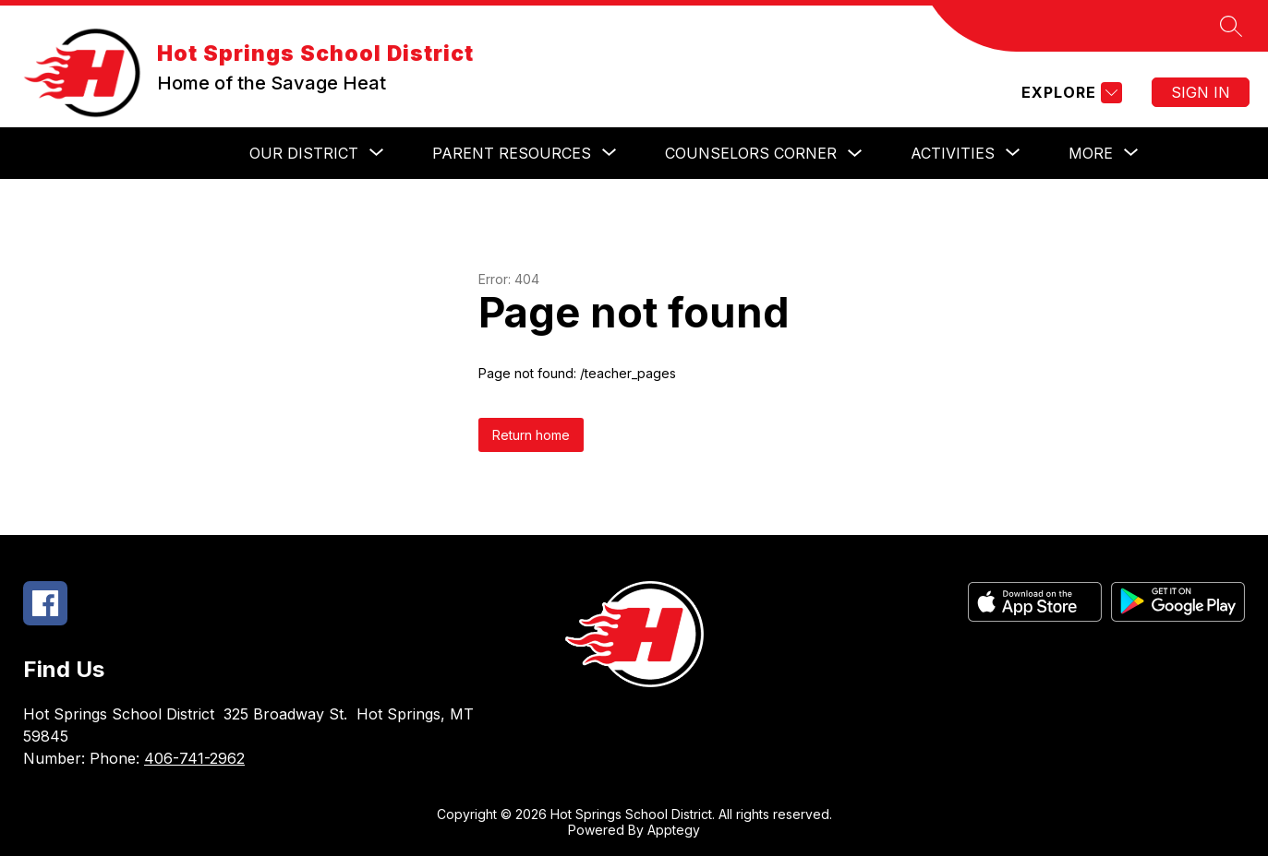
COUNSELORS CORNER (751, 153)
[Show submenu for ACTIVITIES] (953, 153)
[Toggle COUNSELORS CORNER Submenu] (855, 153)
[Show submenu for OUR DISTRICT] (303, 153)
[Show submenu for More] (1091, 153)
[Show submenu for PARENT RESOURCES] (511, 153)
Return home (531, 435)
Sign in (1200, 92)
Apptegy (673, 830)
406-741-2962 (194, 758)
